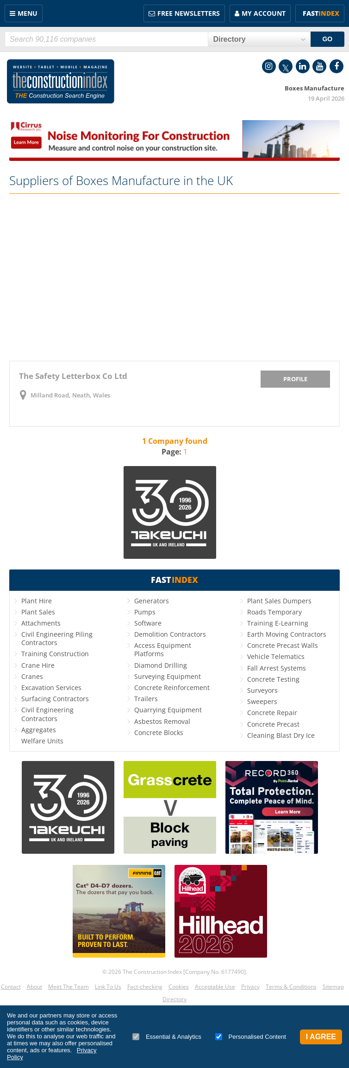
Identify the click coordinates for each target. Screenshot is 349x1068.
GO (327, 39)
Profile (295, 379)
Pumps (145, 612)
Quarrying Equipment (168, 709)
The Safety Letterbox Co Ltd (73, 376)
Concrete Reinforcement (172, 687)
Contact (11, 987)
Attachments (41, 623)
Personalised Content (250, 1036)
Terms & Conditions (291, 987)
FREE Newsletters (188, 13)
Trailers (146, 698)
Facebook (336, 66)
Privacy (250, 987)
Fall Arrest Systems (276, 668)
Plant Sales (38, 612)
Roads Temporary (274, 612)
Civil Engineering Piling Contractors (57, 638)
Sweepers (262, 701)
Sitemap (333, 987)
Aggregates (38, 729)
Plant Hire (36, 600)
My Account (264, 13)
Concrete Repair (272, 712)
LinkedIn (303, 66)
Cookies (178, 987)
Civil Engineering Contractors (47, 714)
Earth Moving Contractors (286, 634)
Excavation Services (51, 687)
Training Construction (55, 653)
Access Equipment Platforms (162, 649)
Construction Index (60, 81)
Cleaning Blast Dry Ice (281, 735)
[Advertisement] (174, 277)
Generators (151, 600)
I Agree (321, 1037)
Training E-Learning (277, 623)
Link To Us (108, 987)
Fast (321, 13)
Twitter (286, 66)
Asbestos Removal (162, 721)
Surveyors (262, 690)
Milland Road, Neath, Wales (70, 395)
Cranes (32, 676)
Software (148, 623)
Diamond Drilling (160, 665)
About (34, 987)
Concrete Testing (273, 679)
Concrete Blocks (158, 732)
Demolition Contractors (170, 634)
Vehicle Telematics (276, 656)
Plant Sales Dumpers (279, 600)
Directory (174, 999)
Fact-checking (144, 987)
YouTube (319, 66)
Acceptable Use (215, 987)
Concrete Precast (273, 724)
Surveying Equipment (167, 676)
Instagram (269, 66)
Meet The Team (68, 987)
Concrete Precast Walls (282, 645)
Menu (27, 13)
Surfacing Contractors (55, 698)
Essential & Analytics (166, 1036)
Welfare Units (42, 740)
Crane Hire (38, 665)
